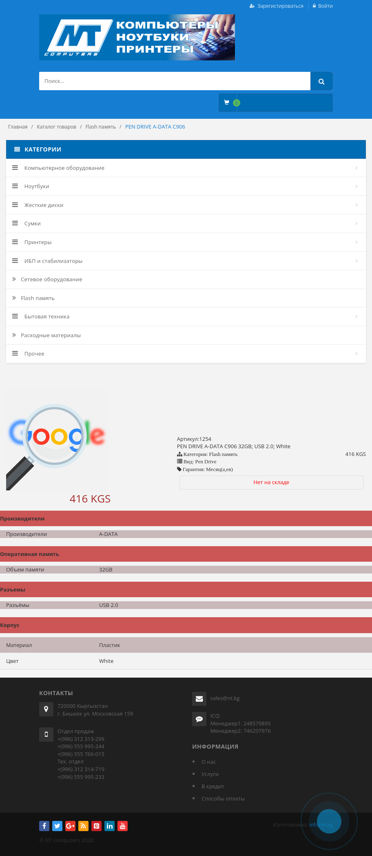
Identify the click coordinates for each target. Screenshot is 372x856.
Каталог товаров (56, 126)
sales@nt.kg (225, 698)
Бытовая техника (41, 316)
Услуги (210, 774)
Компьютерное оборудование (58, 167)
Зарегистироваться (280, 5)
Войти (325, 5)
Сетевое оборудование (47, 279)
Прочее (28, 353)
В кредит (213, 786)
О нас (209, 761)
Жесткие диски (38, 205)
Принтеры (32, 242)
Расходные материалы (46, 335)
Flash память (101, 126)
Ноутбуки (30, 186)
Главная (18, 126)
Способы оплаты (223, 798)
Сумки (26, 223)
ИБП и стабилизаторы (47, 261)
